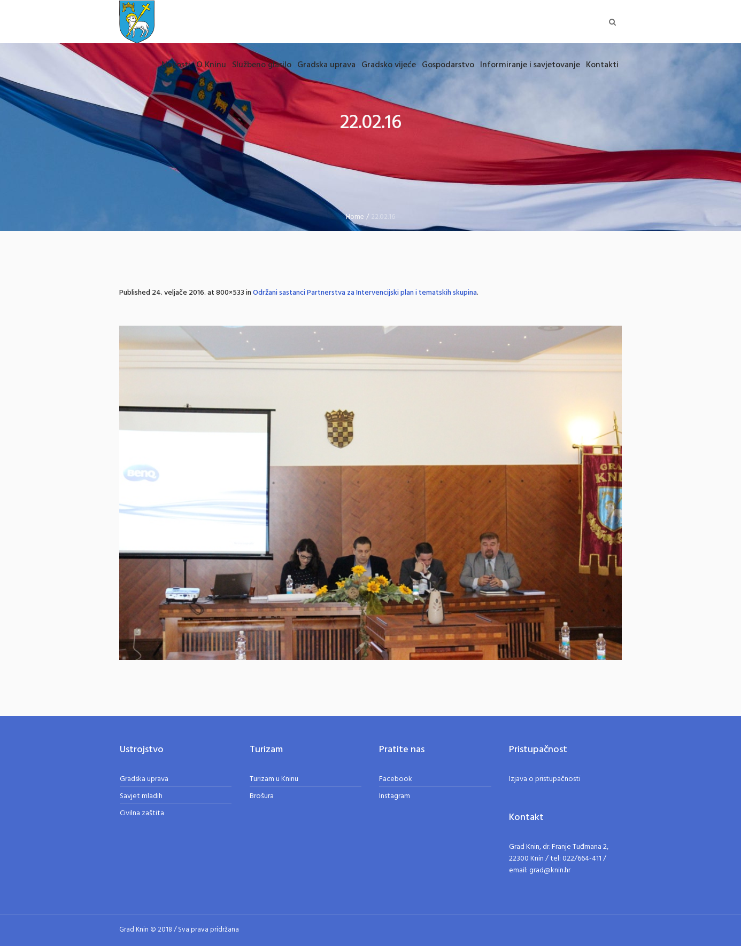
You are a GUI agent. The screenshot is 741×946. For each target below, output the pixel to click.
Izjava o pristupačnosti (545, 779)
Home (355, 217)
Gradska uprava (144, 779)
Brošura (262, 796)
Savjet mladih (141, 796)
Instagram (394, 796)
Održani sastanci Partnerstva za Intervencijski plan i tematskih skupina (365, 293)
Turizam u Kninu (274, 779)
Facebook (395, 779)
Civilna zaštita (142, 813)
